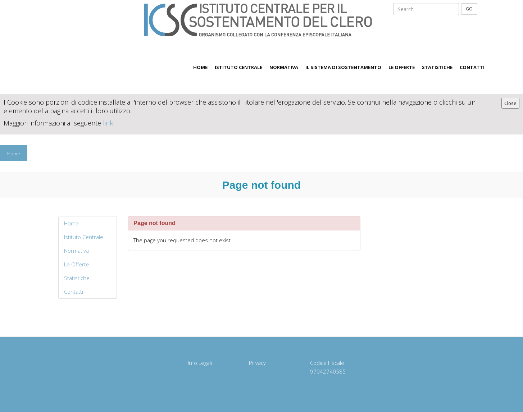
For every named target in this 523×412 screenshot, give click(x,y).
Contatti (472, 67)
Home (200, 67)
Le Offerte (401, 67)
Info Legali (200, 362)
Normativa (283, 67)
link (108, 123)
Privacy (257, 362)
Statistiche (437, 67)
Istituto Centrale (238, 67)
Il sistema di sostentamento (343, 67)
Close (510, 103)
